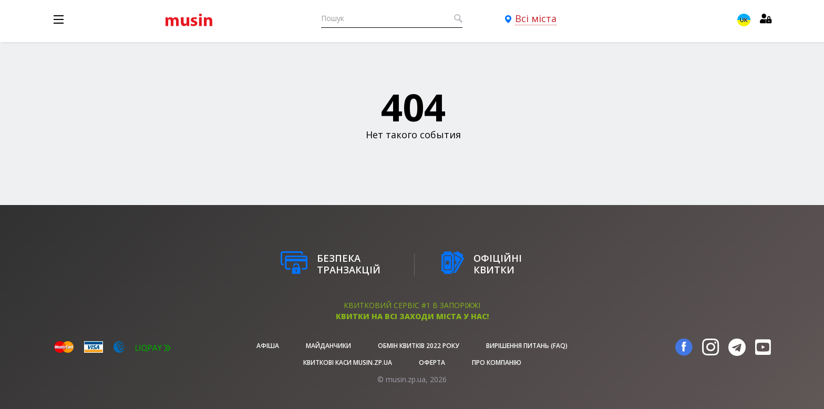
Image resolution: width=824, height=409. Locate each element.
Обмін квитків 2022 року (418, 345)
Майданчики (328, 345)
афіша (267, 345)
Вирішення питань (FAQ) (527, 345)
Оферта (432, 362)
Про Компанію (496, 362)
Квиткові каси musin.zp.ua (347, 362)
